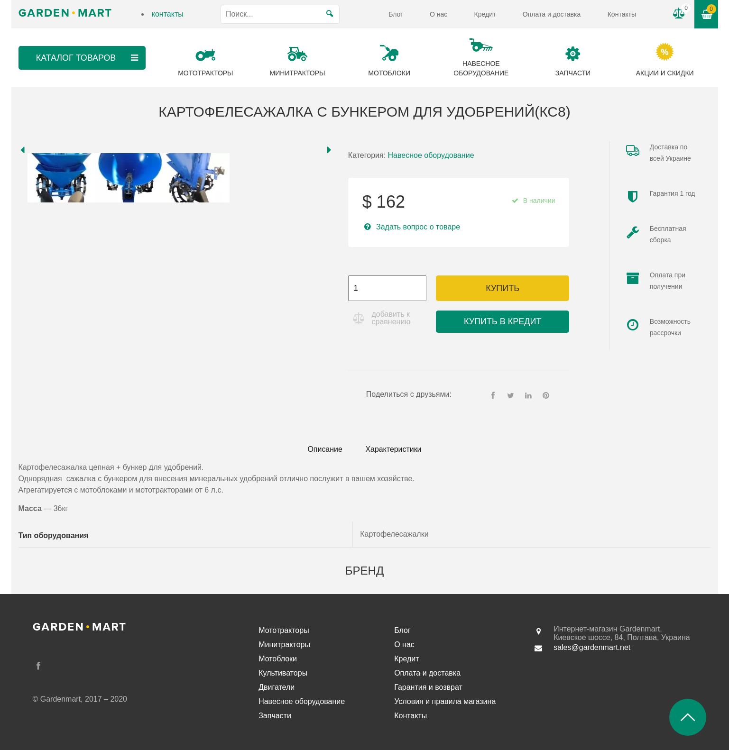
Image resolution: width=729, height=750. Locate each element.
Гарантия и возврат (428, 687)
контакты (168, 14)
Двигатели (276, 687)
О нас (438, 14)
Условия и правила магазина (445, 701)
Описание (324, 449)
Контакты (622, 14)
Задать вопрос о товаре (418, 227)
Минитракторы (284, 644)
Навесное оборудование (431, 155)
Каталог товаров (88, 58)
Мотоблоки (277, 659)
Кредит (485, 14)
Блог (395, 14)
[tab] (324, 449)
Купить (502, 288)
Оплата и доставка (552, 14)
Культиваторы (282, 673)
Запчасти (274, 716)
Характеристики (394, 449)
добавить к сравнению (391, 318)
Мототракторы (283, 630)
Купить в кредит (502, 321)
